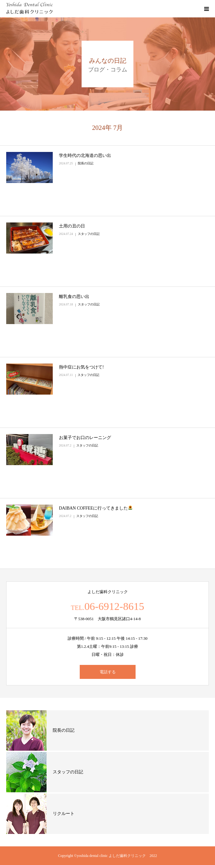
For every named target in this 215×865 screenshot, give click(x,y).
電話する (108, 672)
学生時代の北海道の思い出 (85, 155)
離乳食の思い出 (74, 296)
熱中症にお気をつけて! (81, 367)
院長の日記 (85, 163)
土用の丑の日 (72, 226)
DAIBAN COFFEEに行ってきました (95, 508)
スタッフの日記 (89, 234)
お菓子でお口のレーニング (85, 437)
